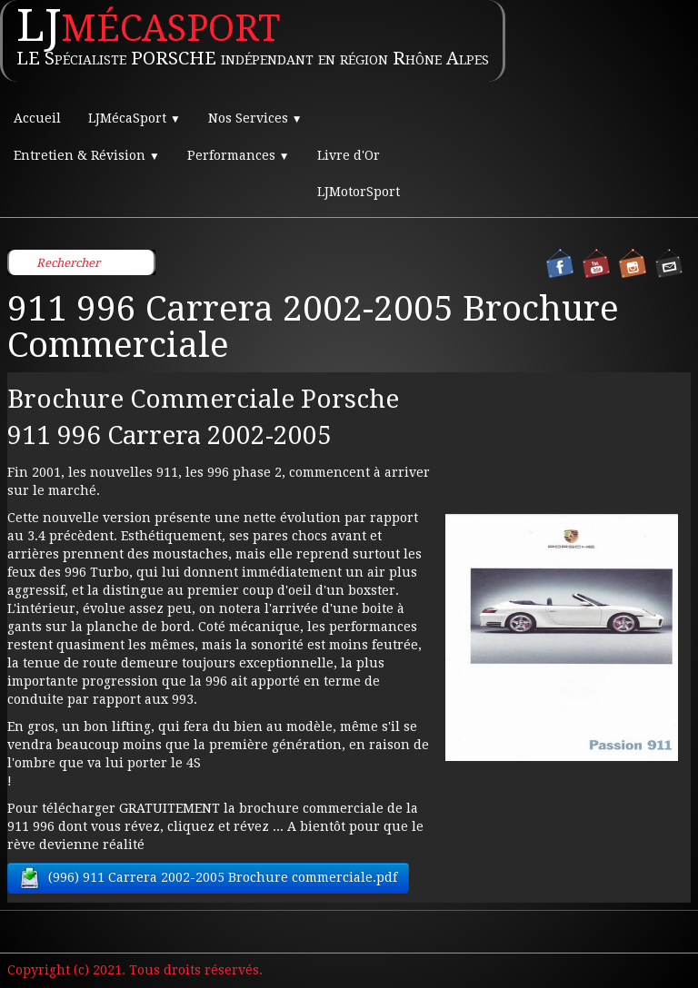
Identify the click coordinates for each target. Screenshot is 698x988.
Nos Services (255, 118)
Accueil (37, 118)
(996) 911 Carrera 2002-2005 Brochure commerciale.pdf (208, 878)
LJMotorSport (358, 191)
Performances (238, 155)
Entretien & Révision (87, 155)
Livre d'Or (348, 155)
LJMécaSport (134, 118)
